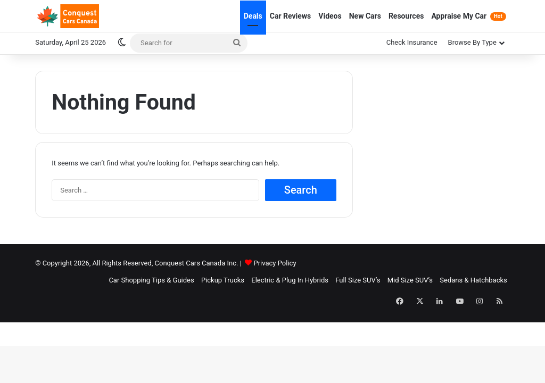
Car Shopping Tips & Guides (151, 280)
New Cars (365, 16)
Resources (406, 16)
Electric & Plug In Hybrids (289, 280)
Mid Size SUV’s (410, 280)
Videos (329, 16)
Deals (253, 16)
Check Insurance (411, 42)
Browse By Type (472, 42)
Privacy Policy (275, 263)
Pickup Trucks (222, 280)
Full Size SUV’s (357, 280)
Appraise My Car (468, 16)
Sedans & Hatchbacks (473, 280)
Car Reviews (290, 16)
